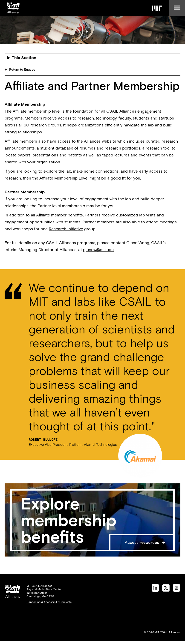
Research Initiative (66, 228)
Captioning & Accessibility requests (49, 602)
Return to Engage (22, 69)
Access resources (142, 542)
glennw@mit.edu (98, 249)
